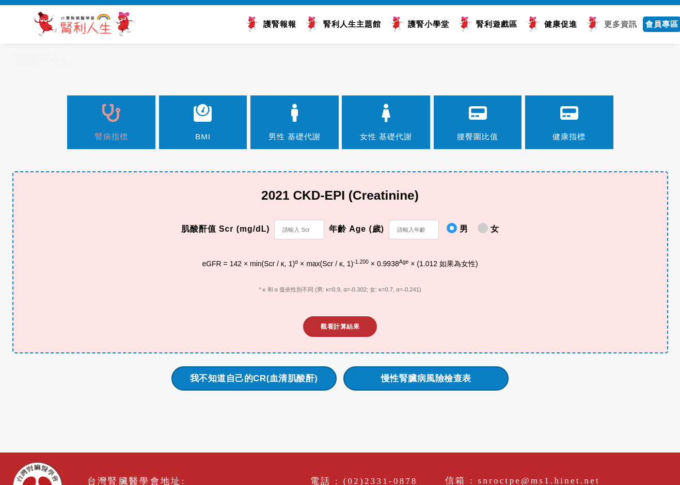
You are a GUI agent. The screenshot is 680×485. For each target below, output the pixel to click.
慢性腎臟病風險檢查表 (426, 380)
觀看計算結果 (340, 328)
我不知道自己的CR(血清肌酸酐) (254, 380)
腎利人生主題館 (349, 23)
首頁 (538, 59)
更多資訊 (618, 23)
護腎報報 (277, 23)
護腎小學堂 (426, 23)
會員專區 (659, 23)
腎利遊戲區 (494, 23)
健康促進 (558, 23)
